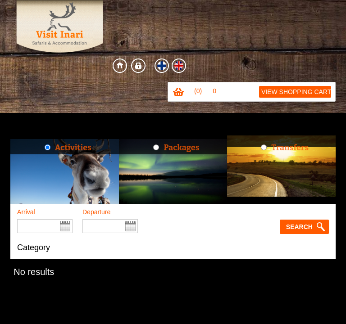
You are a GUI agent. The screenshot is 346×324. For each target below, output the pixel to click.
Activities (73, 148)
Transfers (290, 148)
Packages (181, 148)
